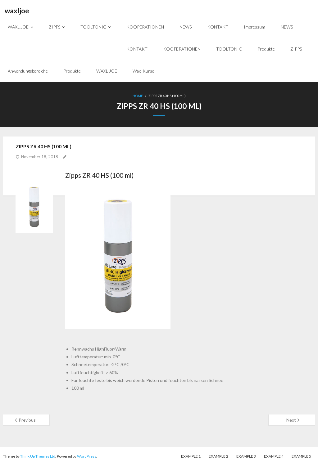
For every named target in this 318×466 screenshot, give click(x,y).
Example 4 (274, 456)
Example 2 (218, 456)
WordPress (86, 456)
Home (138, 96)
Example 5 (301, 456)
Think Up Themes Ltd (37, 456)
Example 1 (191, 456)
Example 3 (246, 456)
